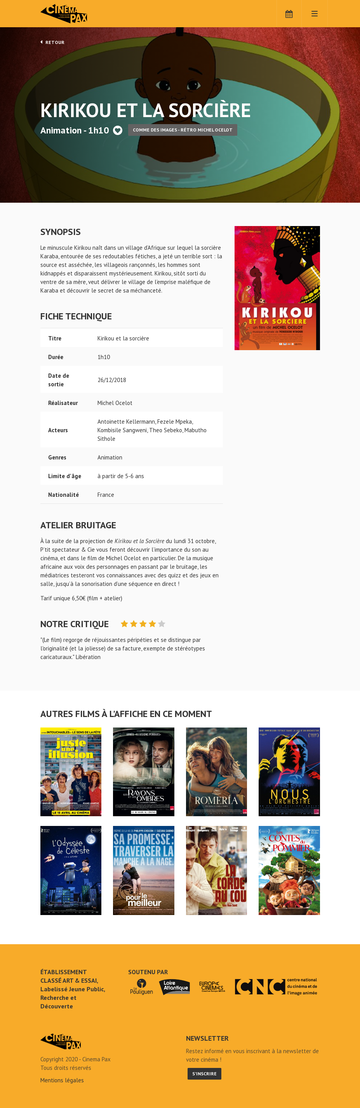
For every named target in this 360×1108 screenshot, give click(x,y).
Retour (52, 42)
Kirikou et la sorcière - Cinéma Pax (60, 1041)
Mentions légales (62, 1080)
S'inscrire (204, 1073)
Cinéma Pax (75, 13)
